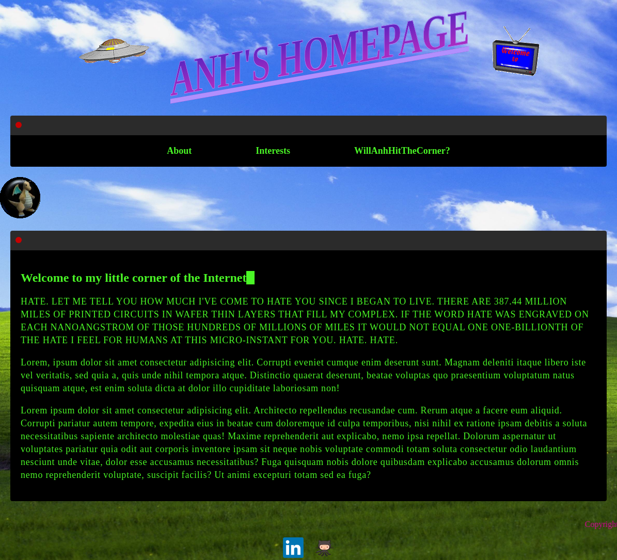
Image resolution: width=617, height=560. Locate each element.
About (179, 151)
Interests (273, 151)
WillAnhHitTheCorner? (402, 151)
